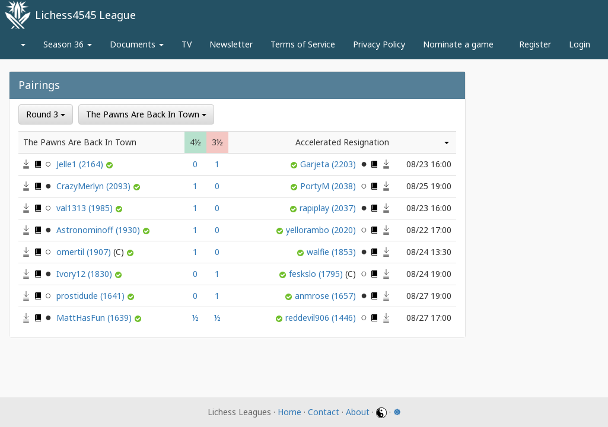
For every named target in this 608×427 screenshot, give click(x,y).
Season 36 (67, 44)
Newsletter (231, 44)
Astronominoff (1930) (99, 229)
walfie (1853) (332, 251)
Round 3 (45, 114)
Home (289, 412)
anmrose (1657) (326, 295)
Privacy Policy (379, 44)
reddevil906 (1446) (321, 317)
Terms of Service (302, 44)
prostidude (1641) (91, 295)
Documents (137, 44)
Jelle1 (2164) (81, 164)
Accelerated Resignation (342, 142)
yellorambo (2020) (322, 229)
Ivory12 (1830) (85, 273)
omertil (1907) (91, 251)
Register (535, 44)
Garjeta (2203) (329, 164)
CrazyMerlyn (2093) (94, 186)
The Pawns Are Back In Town (146, 114)
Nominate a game (458, 44)
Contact (323, 412)
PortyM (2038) (329, 186)
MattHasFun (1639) (95, 317)
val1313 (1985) (85, 208)
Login (579, 44)
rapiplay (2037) (329, 208)
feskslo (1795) (323, 273)
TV (187, 44)
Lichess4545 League (85, 15)
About (358, 412)
